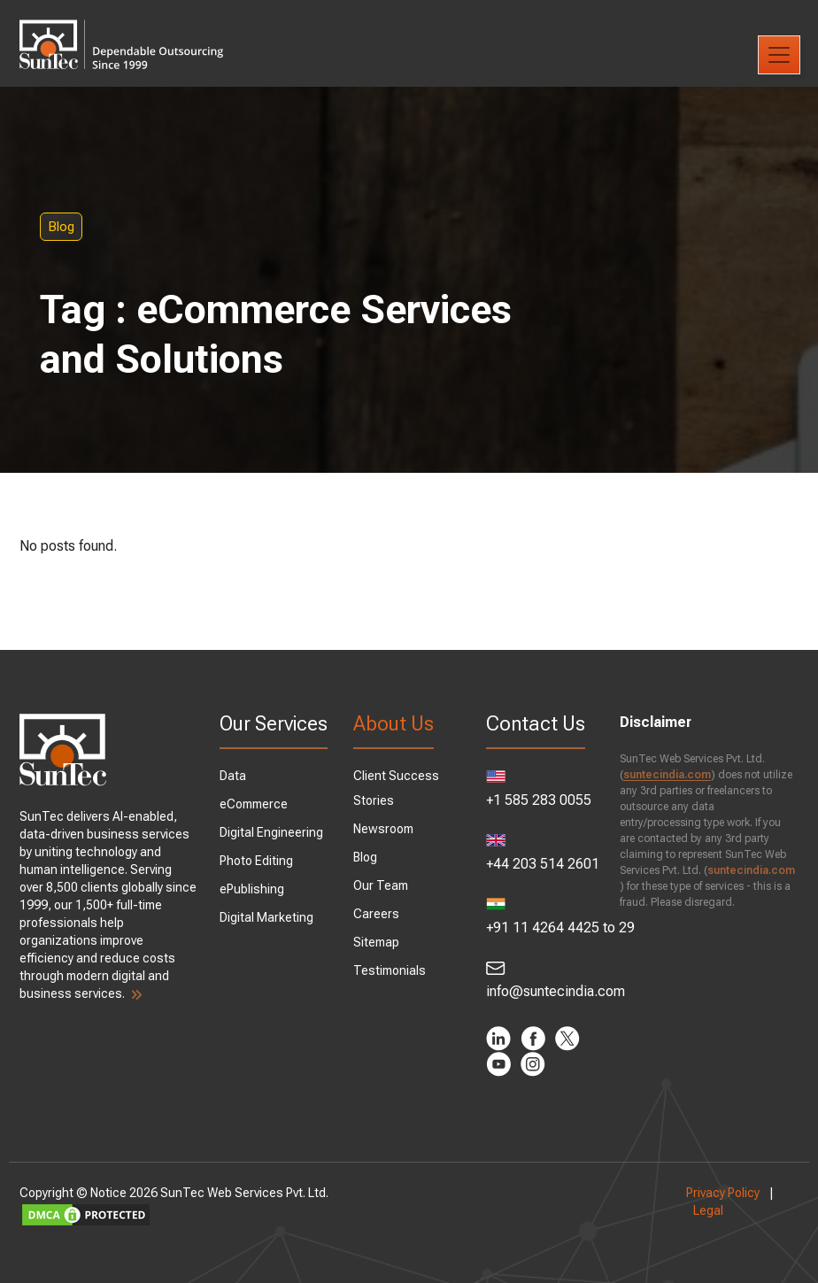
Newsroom (387, 829)
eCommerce (266, 820)
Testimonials (393, 970)
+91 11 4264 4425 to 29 (534, 917)
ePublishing (264, 905)
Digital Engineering (284, 848)
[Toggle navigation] (779, 54)
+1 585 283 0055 (534, 789)
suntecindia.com (654, 775)
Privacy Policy (707, 1193)
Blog (109, 227)
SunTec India (146, 31)
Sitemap (380, 942)
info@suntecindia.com (534, 980)
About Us (397, 724)
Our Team (384, 885)
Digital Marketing (279, 933)
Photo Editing (268, 877)
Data (245, 791)
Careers (380, 914)
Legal (692, 1210)
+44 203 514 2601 (534, 853)
